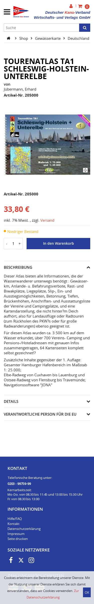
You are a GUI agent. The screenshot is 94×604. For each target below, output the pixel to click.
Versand (47, 220)
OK (87, 592)
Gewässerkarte (48, 38)
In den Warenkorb (58, 243)
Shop (24, 38)
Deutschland (79, 38)
